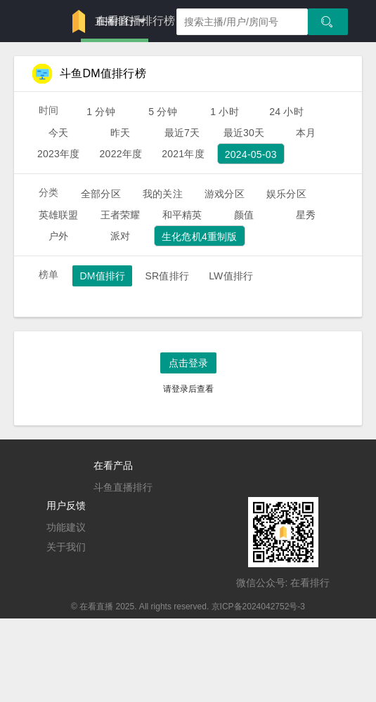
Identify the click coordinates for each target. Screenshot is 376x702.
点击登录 (188, 363)
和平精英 (182, 214)
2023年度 (58, 153)
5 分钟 (162, 111)
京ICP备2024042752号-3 (258, 606)
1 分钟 (100, 111)
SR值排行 (167, 276)
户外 (58, 235)
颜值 (244, 214)
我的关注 (163, 193)
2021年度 (183, 153)
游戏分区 (225, 193)
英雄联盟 (59, 214)
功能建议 (66, 527)
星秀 (306, 214)
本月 (306, 132)
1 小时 (224, 111)
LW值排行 (231, 276)
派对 (120, 235)
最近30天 (244, 132)
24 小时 (286, 111)
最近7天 (182, 132)
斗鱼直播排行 (123, 487)
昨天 (120, 132)
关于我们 (66, 546)
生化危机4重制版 (200, 236)
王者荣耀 (121, 214)
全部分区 (101, 193)
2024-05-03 (251, 154)
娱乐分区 (286, 193)
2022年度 (121, 153)
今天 (58, 132)
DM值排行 (102, 276)
